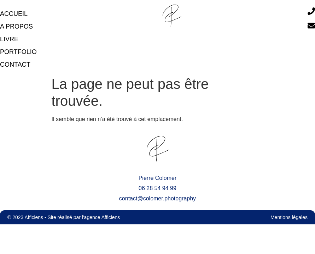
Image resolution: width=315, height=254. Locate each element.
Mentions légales (289, 217)
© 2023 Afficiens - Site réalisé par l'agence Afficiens (63, 217)
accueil (14, 13)
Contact (15, 64)
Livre (9, 39)
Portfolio (18, 51)
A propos (16, 26)
